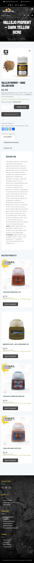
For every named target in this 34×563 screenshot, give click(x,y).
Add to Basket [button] (10, 304)
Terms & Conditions (19, 560)
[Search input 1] (11, 15)
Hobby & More (9, 126)
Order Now (21, 107)
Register (23, 5)
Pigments (22, 38)
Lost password (7, 546)
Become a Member (8, 517)
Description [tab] (8, 137)
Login (17, 5)
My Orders (6, 542)
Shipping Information (8, 521)
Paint (15, 126)
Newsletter (6, 519)
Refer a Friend (7, 544)
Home (8, 38)
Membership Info (8, 523)
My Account (6, 540)
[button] (29, 50)
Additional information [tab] (11, 142)
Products (14, 38)
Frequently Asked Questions (10, 528)
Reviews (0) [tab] (8, 148)
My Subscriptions (8, 525)
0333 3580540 (25, 1)
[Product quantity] (7, 107)
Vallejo (26, 126)
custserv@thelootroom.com (11, 1)
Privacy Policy (28, 560)
